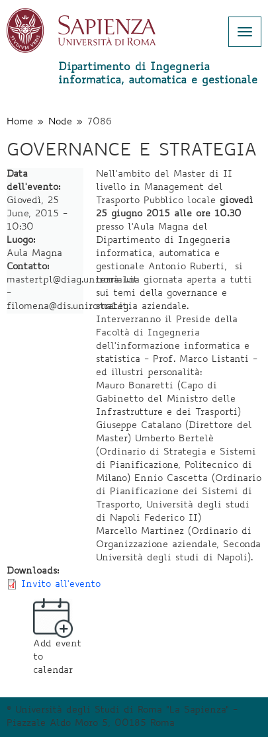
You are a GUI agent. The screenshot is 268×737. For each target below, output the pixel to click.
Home (20, 122)
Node (60, 122)
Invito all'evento (61, 584)
